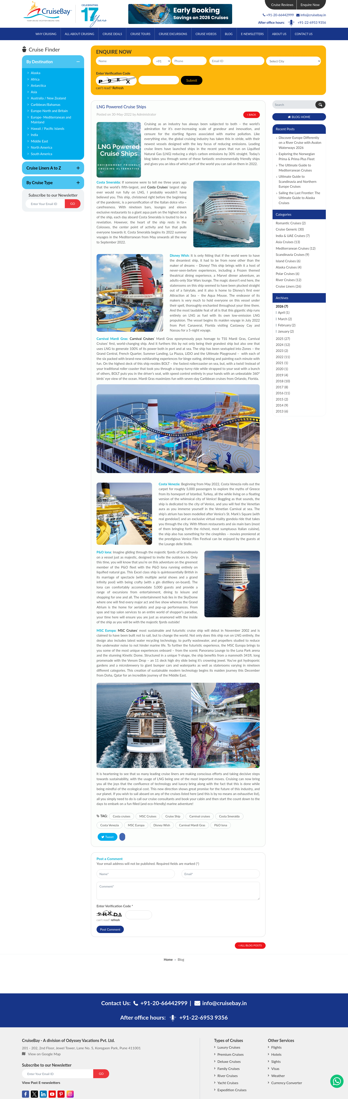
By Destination (51, 63)
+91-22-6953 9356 (312, 22)
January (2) (286, 331)
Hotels (276, 1054)
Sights (276, 1061)
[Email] (45, 203)
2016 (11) (283, 393)
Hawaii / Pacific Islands (47, 128)
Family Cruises (229, 1068)
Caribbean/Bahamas (45, 105)
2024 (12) (283, 345)
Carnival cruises (199, 816)
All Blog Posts (250, 945)
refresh (115, 920)
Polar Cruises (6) (287, 274)
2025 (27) (283, 339)
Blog (228, 34)
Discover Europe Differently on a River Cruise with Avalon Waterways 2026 (300, 143)
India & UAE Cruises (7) (293, 236)
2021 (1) (282, 363)
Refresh (118, 88)
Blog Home (299, 117)
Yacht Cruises (228, 1083)
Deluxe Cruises (229, 1061)
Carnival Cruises (142, 339)
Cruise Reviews (282, 5)
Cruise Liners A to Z (51, 170)
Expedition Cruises (232, 1090)
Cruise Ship (172, 816)
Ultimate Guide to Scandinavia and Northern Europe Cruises (297, 181)
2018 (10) (283, 381)
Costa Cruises (157, 187)
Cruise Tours (140, 34)
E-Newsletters (252, 34)
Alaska (35, 73)
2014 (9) (282, 405)
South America (41, 154)
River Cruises (228, 1075)
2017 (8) (282, 387)
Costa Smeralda (108, 182)
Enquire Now (310, 5)
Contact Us (303, 34)
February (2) (287, 325)
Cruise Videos (206, 34)
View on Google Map (44, 1054)
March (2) (285, 319)
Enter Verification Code (115, 906)
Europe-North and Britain (49, 111)
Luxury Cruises (229, 1047)
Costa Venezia (169, 484)
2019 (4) (282, 375)
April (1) (284, 312)
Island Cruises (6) (288, 261)
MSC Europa (136, 825)
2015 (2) (282, 399)
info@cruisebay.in (311, 15)
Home (168, 959)
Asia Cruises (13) (288, 242)
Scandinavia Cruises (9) (292, 254)
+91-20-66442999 (280, 15)
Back (251, 114)
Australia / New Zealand (48, 98)
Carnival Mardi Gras (192, 825)
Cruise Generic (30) (290, 229)
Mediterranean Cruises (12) (296, 248)
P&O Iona (220, 825)
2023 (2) (282, 351)
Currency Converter (286, 1083)
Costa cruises (121, 816)
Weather (278, 1075)
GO (72, 203)
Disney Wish (162, 825)
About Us (279, 34)
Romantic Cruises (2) (291, 223)
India (34, 135)
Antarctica (38, 85)
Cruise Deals (112, 34)
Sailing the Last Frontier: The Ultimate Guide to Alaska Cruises (299, 198)
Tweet (107, 837)
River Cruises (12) (288, 280)
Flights (276, 1047)
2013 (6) (282, 411)
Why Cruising (46, 34)
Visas (275, 1068)
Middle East (39, 141)
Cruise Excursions (173, 34)
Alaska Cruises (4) (288, 267)
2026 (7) (282, 306)
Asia (34, 92)
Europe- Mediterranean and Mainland (51, 119)
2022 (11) (283, 357)
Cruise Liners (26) (288, 286)
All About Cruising (79, 34)
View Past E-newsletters (41, 1082)
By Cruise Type (51, 184)
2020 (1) (282, 369)
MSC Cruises (127, 630)
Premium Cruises (231, 1054)
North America (41, 147)
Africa (35, 79)
